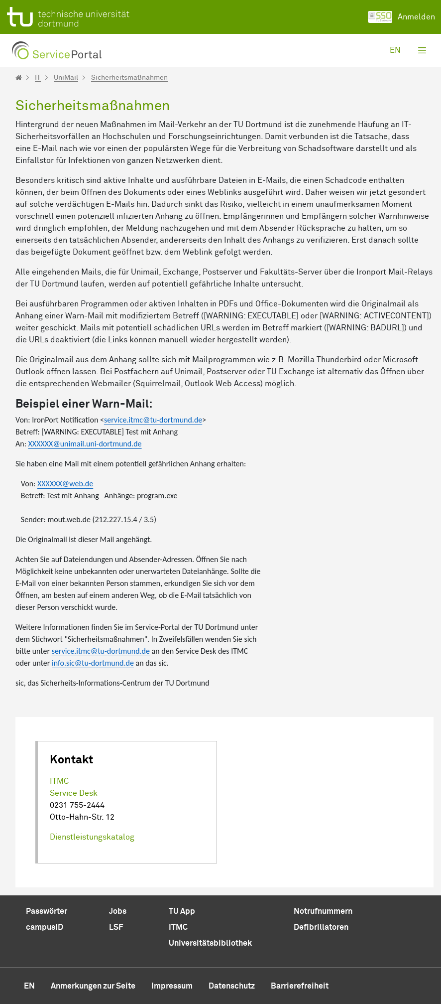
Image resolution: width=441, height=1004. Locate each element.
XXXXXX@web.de (65, 483)
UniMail (66, 77)
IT (38, 77)
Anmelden (401, 17)
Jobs (117, 911)
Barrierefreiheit (300, 986)
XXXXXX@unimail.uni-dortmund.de (85, 443)
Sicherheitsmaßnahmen (129, 77)
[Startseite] (18, 77)
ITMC (59, 781)
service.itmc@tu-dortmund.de (153, 420)
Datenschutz (232, 986)
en (395, 50)
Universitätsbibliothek (210, 943)
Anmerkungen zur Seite (93, 986)
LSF (116, 927)
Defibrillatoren (321, 927)
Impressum (172, 986)
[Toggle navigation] (422, 50)
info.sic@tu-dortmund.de (93, 663)
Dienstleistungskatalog (92, 837)
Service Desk (74, 793)
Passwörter (46, 911)
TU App (182, 911)
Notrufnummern (323, 911)
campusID (44, 927)
